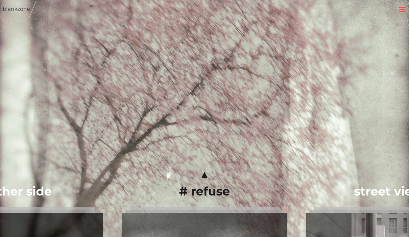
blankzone (16, 9)
